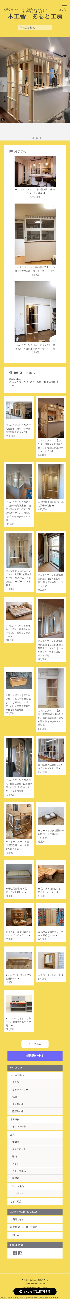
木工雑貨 (14, 1119)
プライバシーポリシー (35, 1283)
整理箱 (15, 1178)
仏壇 (14, 1096)
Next (66, 84)
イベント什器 (19, 1126)
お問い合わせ (17, 1235)
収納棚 (15, 1142)
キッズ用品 (15, 1201)
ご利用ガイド (17, 1219)
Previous (3, 84)
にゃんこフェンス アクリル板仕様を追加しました (34, 384)
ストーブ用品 (19, 1171)
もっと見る (35, 1043)
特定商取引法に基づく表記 (23, 1227)
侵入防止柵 (18, 1104)
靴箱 (14, 1156)
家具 (12, 1134)
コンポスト (18, 1193)
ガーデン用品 (17, 1186)
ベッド (15, 1163)
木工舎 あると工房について (35, 1279)
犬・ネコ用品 (17, 1075)
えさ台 (15, 1082)
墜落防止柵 (18, 1111)
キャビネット (19, 1149)
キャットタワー (20, 1089)
